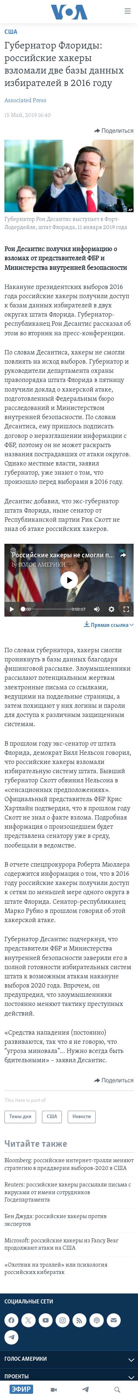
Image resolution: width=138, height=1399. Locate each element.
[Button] (114, 131)
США (10, 32)
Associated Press (25, 101)
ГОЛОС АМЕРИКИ (42, 565)
